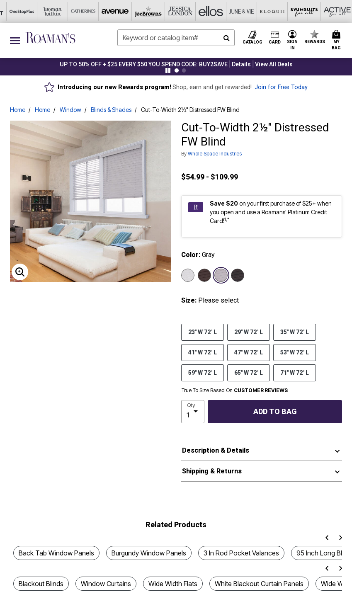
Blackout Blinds (41, 583)
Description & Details (215, 450)
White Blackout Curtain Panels (259, 583)
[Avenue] (38, 11)
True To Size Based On (235, 390)
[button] (241, 64)
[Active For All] (253, 11)
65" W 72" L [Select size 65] (248, 372)
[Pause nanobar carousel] (168, 70)
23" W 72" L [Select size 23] (202, 331)
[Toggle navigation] (15, 40)
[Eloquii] (191, 11)
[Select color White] (187, 275)
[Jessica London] (99, 11)
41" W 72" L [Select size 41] (202, 352)
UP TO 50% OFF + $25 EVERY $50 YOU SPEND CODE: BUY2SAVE (144, 64)
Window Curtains (106, 583)
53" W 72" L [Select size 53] (294, 352)
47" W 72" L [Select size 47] (248, 352)
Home (17, 109)
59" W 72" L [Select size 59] (202, 372)
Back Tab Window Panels (56, 553)
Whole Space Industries (215, 153)
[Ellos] (130, 11)
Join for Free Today (281, 87)
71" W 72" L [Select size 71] (294, 372)
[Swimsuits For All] (222, 11)
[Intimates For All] (283, 11)
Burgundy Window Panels (149, 553)
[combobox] (176, 37)
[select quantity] (193, 411)
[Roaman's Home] (50, 37)
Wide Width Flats (172, 583)
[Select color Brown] (204, 275)
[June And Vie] (161, 11)
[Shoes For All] (314, 11)
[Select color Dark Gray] (237, 275)
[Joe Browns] (68, 11)
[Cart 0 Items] (337, 40)
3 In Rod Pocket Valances (241, 553)
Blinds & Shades (111, 109)
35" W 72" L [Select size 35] (294, 331)
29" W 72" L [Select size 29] (248, 331)
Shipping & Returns (212, 471)
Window (70, 109)
